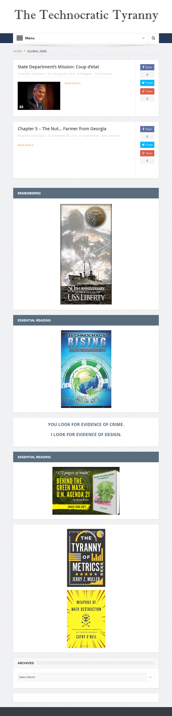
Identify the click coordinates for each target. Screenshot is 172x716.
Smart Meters (91, 135)
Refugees (86, 74)
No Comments (111, 135)
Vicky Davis (38, 74)
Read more (73, 83)
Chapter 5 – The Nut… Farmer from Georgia (62, 129)
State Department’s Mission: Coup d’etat (58, 67)
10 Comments (103, 74)
